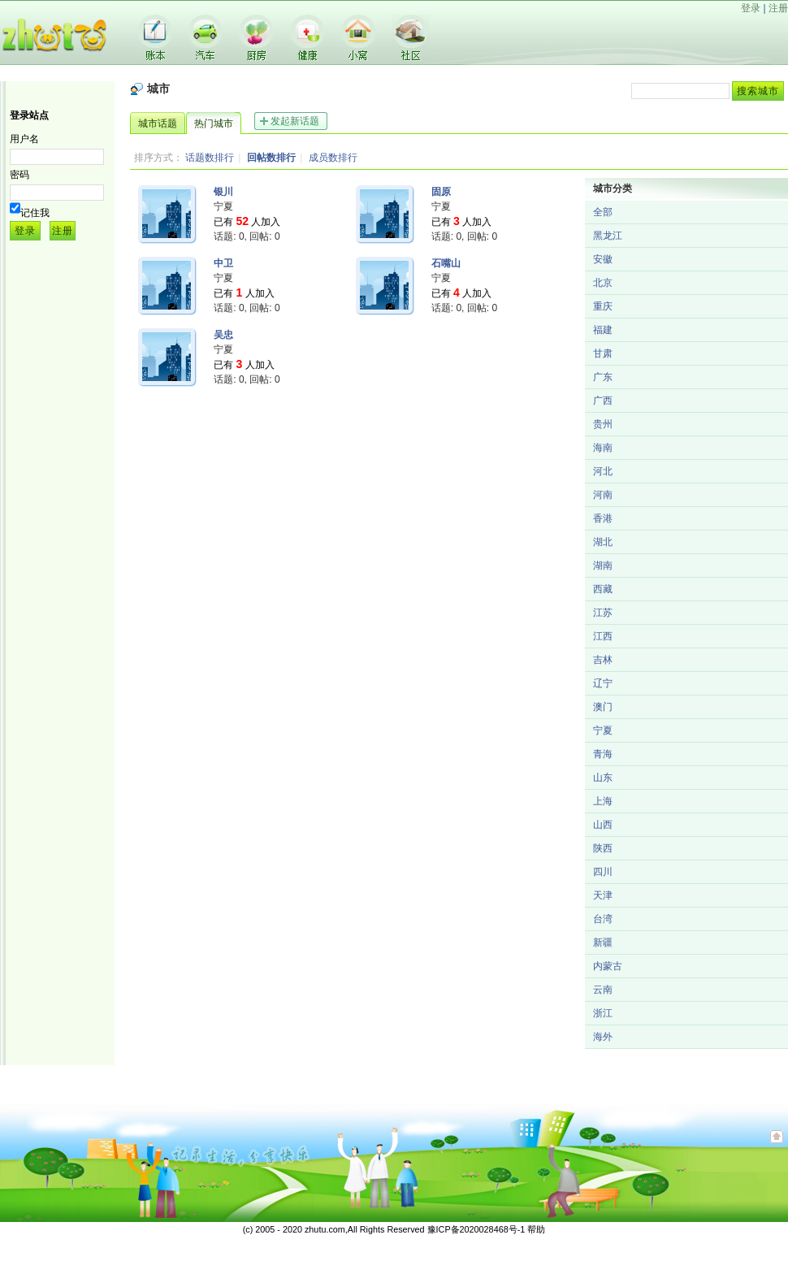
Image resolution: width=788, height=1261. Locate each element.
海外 (603, 1036)
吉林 (603, 659)
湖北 (603, 542)
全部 (603, 212)
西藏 (603, 589)
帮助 (536, 1229)
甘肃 (603, 353)
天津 (603, 895)
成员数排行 (333, 157)
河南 (603, 494)
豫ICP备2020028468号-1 (476, 1229)
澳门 (603, 707)
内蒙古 (607, 966)
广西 (603, 400)
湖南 (603, 565)
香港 (603, 518)
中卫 (223, 263)
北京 (603, 282)
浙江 (603, 1013)
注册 (778, 8)
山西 (603, 824)
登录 (750, 8)
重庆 (603, 306)
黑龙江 (607, 235)
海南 (603, 447)
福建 (603, 330)
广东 (603, 377)
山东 (603, 777)
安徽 (603, 259)
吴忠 (223, 334)
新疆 (603, 942)
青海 (603, 754)
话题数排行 (209, 157)
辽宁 (603, 683)
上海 (603, 801)
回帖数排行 (271, 157)
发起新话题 (295, 121)
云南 (603, 989)
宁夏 (603, 730)
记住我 (35, 213)
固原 (441, 191)
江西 (603, 636)
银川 (223, 191)
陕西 (603, 848)
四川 (603, 872)
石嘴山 (446, 263)
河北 (603, 471)
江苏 (603, 612)
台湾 (603, 919)
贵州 (603, 424)
